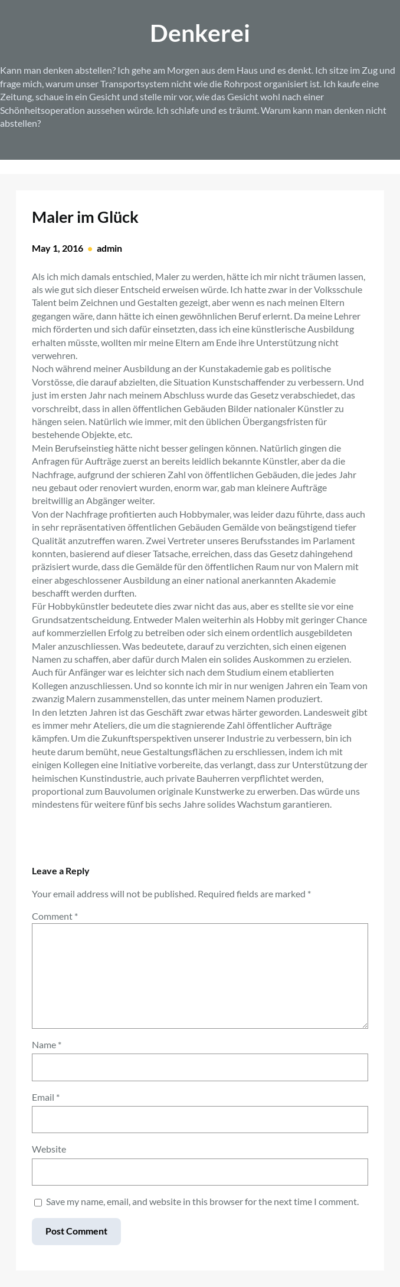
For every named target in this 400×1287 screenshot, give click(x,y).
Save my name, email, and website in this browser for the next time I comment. (202, 1201)
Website (49, 1148)
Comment (55, 915)
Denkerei (200, 32)
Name (46, 1044)
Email (46, 1096)
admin (109, 248)
